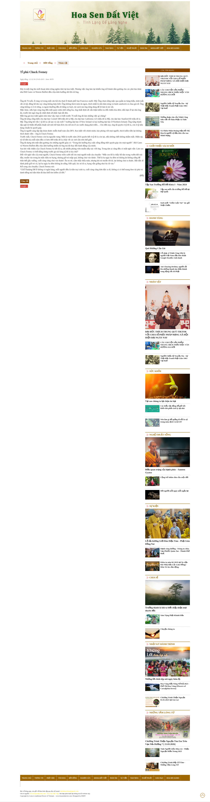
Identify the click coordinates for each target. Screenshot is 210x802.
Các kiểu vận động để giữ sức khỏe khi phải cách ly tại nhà (173, 407)
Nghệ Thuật (132, 48)
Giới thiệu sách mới (161, 146)
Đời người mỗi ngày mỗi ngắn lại (174, 491)
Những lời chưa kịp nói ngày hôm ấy (162, 679)
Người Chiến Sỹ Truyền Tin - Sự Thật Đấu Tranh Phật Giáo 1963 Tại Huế (174, 105)
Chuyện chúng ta (167, 629)
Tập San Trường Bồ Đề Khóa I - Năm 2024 (166, 184)
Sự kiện (153, 506)
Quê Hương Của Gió (155, 248)
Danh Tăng (156, 218)
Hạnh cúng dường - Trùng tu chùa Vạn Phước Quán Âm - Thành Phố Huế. (175, 551)
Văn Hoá (62, 48)
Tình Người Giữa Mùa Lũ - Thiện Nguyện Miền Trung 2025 (174, 750)
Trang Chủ (26, 48)
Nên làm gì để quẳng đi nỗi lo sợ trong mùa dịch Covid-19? (174, 420)
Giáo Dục (84, 48)
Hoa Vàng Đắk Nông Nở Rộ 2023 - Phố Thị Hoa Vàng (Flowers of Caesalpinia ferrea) (174, 686)
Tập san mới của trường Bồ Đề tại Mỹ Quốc (175, 190)
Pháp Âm (143, 48)
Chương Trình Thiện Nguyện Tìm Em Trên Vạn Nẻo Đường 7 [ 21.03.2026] (166, 742)
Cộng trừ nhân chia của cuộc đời (174, 477)
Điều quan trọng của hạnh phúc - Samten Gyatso (165, 471)
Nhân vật (63, 63)
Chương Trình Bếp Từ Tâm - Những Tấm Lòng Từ (172, 763)
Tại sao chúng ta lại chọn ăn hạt (160, 401)
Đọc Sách (26, 55)
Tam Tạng (109, 48)
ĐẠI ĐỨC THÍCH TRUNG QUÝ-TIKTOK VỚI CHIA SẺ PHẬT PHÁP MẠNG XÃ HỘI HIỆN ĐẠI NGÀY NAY (174, 79)
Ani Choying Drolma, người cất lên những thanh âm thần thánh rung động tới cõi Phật (173, 269)
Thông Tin (39, 48)
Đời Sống (73, 48)
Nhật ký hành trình (162, 644)
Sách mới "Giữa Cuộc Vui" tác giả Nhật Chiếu (174, 204)
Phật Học (51, 48)
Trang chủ (33, 63)
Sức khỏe (155, 371)
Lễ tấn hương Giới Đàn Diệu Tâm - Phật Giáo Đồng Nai (167, 542)
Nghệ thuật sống (160, 434)
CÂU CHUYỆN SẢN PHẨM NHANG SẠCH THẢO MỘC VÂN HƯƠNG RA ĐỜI (174, 92)
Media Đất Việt (157, 48)
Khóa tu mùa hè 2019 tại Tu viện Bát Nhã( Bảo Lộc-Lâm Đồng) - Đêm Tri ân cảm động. (174, 564)
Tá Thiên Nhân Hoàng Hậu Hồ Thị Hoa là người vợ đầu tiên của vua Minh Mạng (174, 133)
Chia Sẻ (153, 577)
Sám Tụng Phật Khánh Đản (172, 615)
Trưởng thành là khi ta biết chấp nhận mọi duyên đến (166, 609)
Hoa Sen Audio (173, 48)
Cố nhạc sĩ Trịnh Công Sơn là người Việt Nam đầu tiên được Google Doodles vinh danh (173, 255)
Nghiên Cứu (97, 48)
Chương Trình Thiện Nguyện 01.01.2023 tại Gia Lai (172, 698)
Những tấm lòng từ (161, 712)
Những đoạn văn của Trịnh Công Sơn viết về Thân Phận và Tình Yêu (174, 119)
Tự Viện (120, 48)
